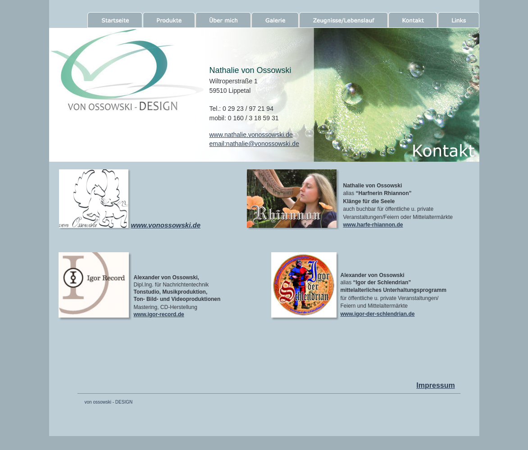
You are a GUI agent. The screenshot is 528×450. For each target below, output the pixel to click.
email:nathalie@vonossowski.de (254, 143)
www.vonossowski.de (165, 225)
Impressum (435, 385)
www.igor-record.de (159, 314)
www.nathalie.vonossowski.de (251, 134)
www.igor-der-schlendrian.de (378, 314)
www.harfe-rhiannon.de (373, 225)
